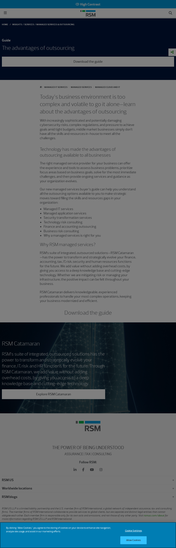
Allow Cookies (133, 540)
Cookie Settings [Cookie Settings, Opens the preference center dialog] (133, 530)
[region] (88, 535)
